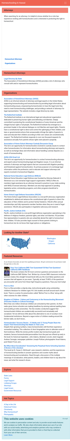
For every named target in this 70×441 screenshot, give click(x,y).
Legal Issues (8, 388)
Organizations (10, 63)
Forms (6, 378)
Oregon (51, 241)
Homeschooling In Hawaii (13, 3)
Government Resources (12, 391)
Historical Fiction (10, 407)
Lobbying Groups (10, 383)
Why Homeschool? (11, 412)
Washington (51, 238)
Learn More (8, 435)
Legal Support (9, 381)
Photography (8, 414)
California (51, 243)
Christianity (8, 409)
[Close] (65, 418)
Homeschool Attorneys (13, 59)
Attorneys (7, 386)
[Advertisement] (35, 40)
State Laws (8, 376)
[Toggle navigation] (65, 3)
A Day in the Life (10, 404)
